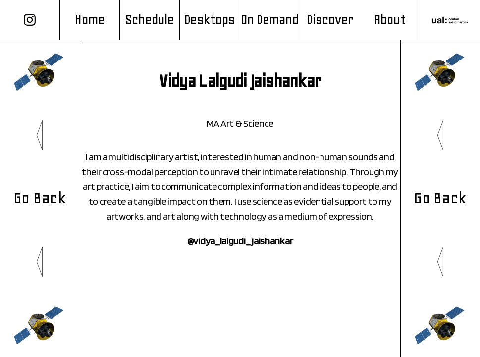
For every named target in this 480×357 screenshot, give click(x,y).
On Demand (270, 20)
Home (90, 20)
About (390, 20)
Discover (330, 20)
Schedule (149, 20)
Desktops (209, 20)
